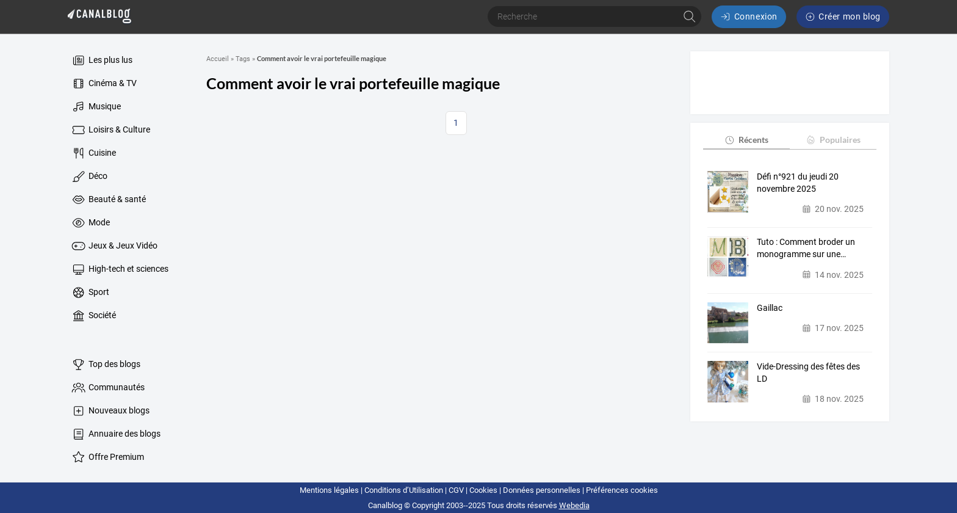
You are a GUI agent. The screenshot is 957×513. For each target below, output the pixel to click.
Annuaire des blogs (115, 434)
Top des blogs (105, 364)
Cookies (483, 490)
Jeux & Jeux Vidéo (113, 246)
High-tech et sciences (119, 269)
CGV (456, 490)
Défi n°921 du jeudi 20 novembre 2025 (798, 183)
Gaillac (769, 308)
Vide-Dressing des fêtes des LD (808, 373)
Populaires (833, 139)
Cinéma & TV (103, 83)
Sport (89, 292)
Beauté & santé (108, 199)
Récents (746, 139)
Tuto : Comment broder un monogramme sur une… (806, 248)
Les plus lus (101, 60)
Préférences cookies (622, 490)
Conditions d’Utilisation (403, 490)
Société (93, 315)
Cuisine (93, 153)
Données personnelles (541, 490)
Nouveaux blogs (110, 411)
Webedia (574, 505)
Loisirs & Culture (110, 130)
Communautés (107, 388)
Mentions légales (329, 490)
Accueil (217, 59)
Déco (88, 176)
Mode (90, 223)
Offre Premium (107, 457)
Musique (95, 107)
